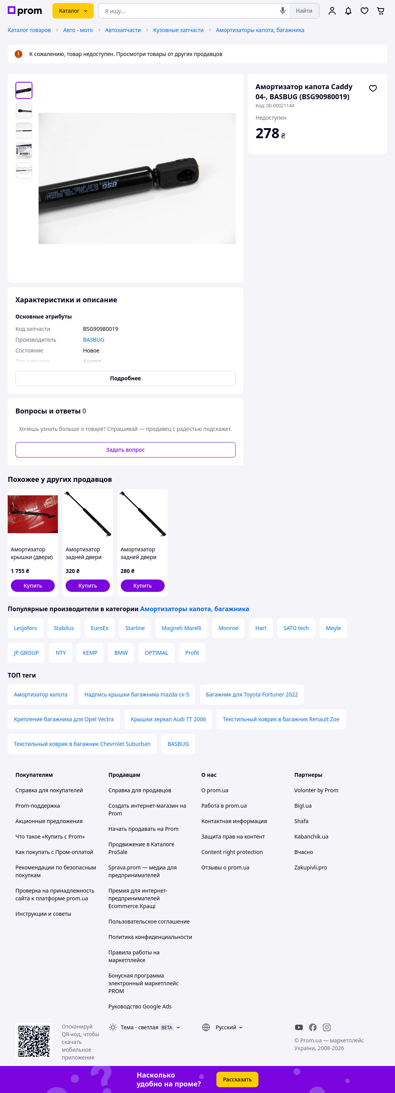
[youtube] (299, 1027)
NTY (61, 652)
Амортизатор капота (41, 694)
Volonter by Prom (316, 790)
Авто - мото (78, 30)
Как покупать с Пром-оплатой (54, 852)
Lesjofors (25, 628)
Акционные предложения (49, 821)
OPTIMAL (156, 652)
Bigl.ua (303, 805)
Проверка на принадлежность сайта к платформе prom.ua (55, 894)
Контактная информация (234, 821)
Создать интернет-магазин (143, 805)
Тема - (140, 1027)
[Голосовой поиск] (282, 10)
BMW (121, 652)
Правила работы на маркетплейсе (134, 956)
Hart (261, 628)
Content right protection (232, 852)
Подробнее (125, 378)
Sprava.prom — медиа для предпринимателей (142, 871)
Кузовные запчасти (178, 30)
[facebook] (312, 1027)
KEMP (90, 652)
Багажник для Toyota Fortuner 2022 (252, 694)
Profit (192, 652)
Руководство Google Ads (140, 1006)
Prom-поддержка (37, 805)
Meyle (333, 628)
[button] (33, 586)
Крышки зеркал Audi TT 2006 (168, 719)
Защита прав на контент (233, 836)
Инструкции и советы (43, 913)
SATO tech (296, 628)
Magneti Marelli (181, 628)
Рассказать (237, 1079)
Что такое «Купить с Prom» (50, 836)
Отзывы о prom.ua (225, 867)
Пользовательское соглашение (149, 921)
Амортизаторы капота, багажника (260, 30)
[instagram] (326, 1027)
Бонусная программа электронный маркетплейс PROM (143, 983)
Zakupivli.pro (310, 867)
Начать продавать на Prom (143, 828)
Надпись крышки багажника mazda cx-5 (136, 694)
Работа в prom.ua (224, 805)
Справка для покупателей (49, 790)
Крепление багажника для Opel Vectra (64, 719)
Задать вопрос (125, 449)
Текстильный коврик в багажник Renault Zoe (281, 719)
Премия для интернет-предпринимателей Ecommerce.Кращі (137, 898)
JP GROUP (26, 652)
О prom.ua (214, 790)
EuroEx (100, 628)
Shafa (301, 821)
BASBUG (178, 743)
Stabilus (64, 628)
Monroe (228, 628)
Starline (135, 628)
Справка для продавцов (139, 790)
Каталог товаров (29, 30)
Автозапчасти (123, 30)
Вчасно (303, 852)
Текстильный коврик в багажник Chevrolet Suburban (82, 743)
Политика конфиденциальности (150, 936)
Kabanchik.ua (311, 836)
